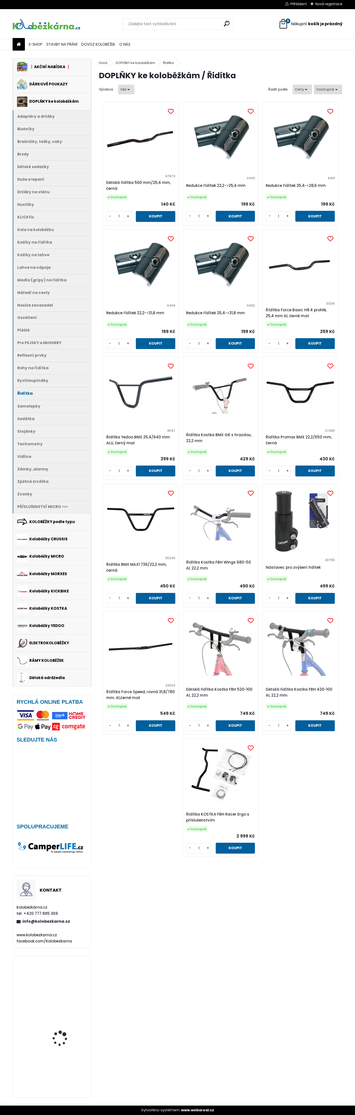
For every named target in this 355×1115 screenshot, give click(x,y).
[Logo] (46, 24)
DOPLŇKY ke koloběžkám (135, 62)
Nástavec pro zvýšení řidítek (307, 445)
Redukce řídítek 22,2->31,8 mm (311, 185)
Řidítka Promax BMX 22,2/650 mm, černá (123, 445)
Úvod (103, 62)
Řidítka (168, 62)
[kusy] (113, 216)
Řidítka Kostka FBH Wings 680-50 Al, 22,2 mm (250, 443)
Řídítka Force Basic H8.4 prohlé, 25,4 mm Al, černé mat (189, 315)
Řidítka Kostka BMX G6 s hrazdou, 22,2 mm (310, 310)
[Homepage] (19, 44)
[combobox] (302, 89)
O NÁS (124, 44)
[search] (227, 23)
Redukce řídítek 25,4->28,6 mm (246, 185)
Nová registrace (328, 3)
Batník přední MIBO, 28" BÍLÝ (65, 981)
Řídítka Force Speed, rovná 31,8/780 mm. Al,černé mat (124, 581)
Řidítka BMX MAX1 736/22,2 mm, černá (184, 445)
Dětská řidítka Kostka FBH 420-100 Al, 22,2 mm (251, 581)
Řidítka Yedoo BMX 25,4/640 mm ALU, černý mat (249, 315)
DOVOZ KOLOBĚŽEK (98, 44)
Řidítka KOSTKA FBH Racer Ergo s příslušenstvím (306, 578)
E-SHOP (35, 44)
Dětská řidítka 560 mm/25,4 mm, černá (124, 185)
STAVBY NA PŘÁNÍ (61, 44)
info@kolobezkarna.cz (46, 921)
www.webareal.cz (197, 1110)
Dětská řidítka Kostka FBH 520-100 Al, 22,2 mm (190, 581)
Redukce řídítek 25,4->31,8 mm (129, 315)
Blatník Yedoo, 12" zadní (66, 1022)
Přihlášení (298, 3)
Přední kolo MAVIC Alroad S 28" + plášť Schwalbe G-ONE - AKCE (66, 1066)
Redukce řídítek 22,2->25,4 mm (185, 185)
